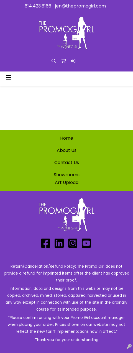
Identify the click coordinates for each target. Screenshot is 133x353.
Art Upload (66, 182)
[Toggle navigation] (8, 77)
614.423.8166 (38, 6)
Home (66, 138)
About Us (66, 150)
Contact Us (66, 162)
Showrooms (67, 175)
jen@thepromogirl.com (80, 6)
